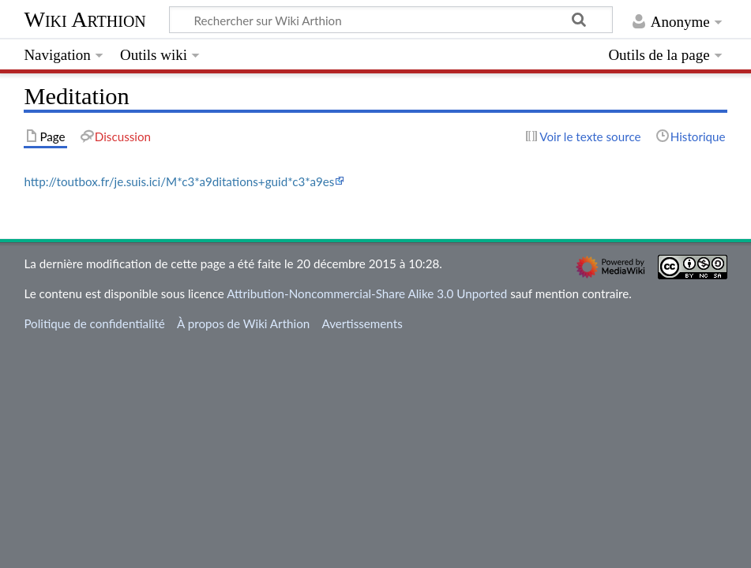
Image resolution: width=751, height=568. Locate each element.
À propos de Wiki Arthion (243, 323)
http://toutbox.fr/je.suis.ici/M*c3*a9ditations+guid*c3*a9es (179, 181)
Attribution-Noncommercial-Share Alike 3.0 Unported (367, 293)
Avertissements (361, 323)
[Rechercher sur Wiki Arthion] (391, 19)
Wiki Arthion (84, 19)
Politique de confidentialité (94, 323)
